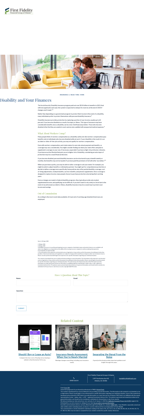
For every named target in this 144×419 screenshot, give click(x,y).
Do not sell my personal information (104, 403)
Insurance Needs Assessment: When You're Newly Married (72, 355)
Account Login (123, 8)
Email (75, 278)
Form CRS (67, 388)
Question (19, 291)
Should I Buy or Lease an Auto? (35, 354)
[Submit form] (21, 308)
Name (18, 278)
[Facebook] (136, 7)
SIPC (116, 405)
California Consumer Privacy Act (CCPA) (119, 401)
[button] (89, 14)
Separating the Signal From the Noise (109, 355)
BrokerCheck (100, 389)
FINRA (112, 405)
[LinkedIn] (132, 7)
